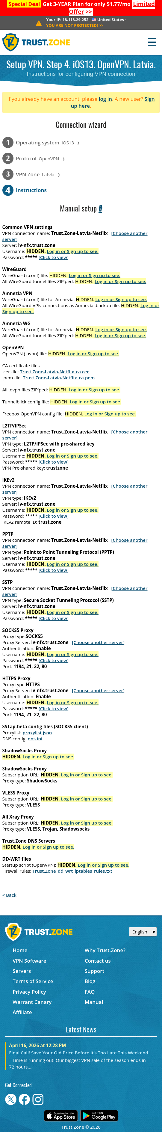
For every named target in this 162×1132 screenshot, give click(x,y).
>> (74, 25)
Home (20, 950)
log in (105, 98)
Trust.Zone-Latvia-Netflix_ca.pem (59, 378)
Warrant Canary (32, 1001)
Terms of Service (33, 981)
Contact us (98, 960)
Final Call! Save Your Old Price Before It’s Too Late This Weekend (78, 1053)
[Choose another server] (98, 642)
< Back (9, 895)
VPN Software (29, 960)
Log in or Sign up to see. (73, 251)
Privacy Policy (29, 991)
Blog (90, 981)
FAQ (90, 991)
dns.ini (35, 739)
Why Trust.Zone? (105, 950)
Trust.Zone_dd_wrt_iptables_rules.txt (72, 871)
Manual (94, 1001)
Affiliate (22, 1012)
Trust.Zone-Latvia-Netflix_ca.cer (54, 372)
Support (95, 970)
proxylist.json (37, 732)
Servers (22, 970)
